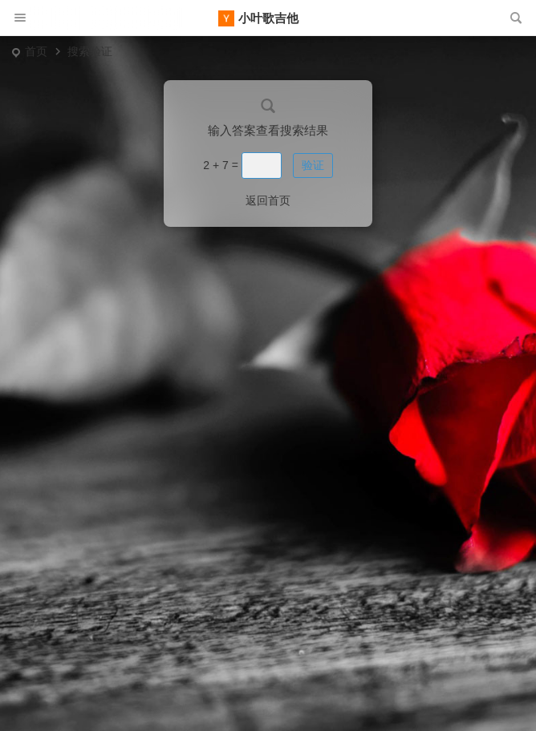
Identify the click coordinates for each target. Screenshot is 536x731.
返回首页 (268, 200)
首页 (36, 51)
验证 (313, 165)
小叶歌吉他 (268, 18)
